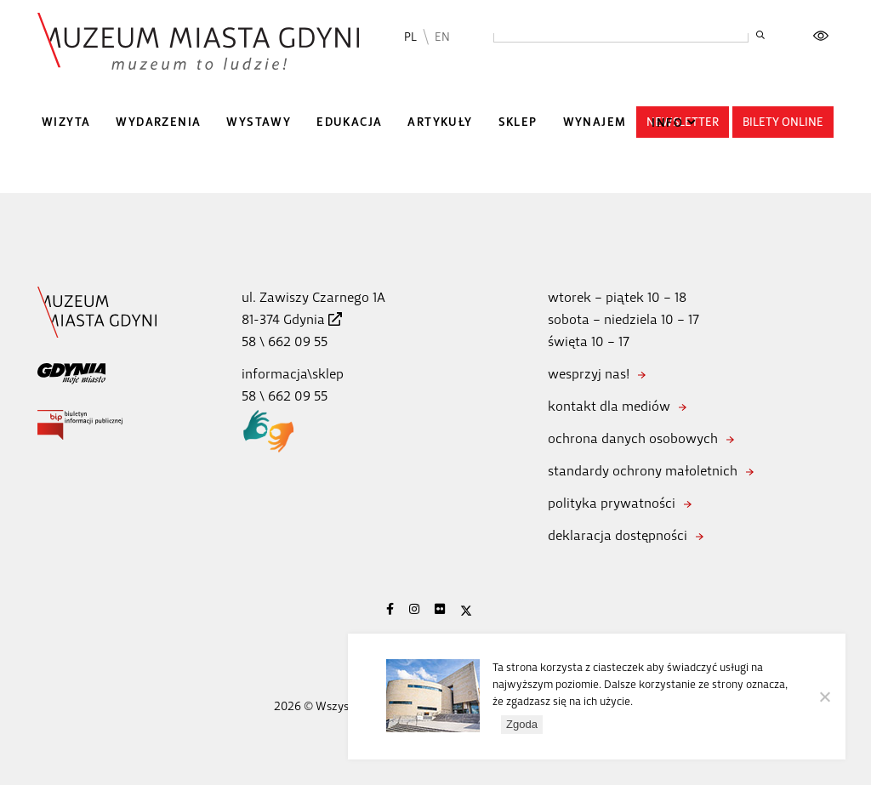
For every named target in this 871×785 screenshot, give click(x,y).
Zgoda (522, 724)
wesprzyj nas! (588, 374)
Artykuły (439, 122)
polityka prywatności (611, 503)
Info (667, 123)
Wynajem (595, 122)
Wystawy (258, 122)
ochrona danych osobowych (633, 438)
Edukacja (349, 122)
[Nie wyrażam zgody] (824, 696)
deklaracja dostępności (617, 535)
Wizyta (66, 122)
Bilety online (783, 122)
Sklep (518, 122)
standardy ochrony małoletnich (642, 471)
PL (410, 37)
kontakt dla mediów (609, 406)
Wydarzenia (158, 122)
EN (442, 37)
